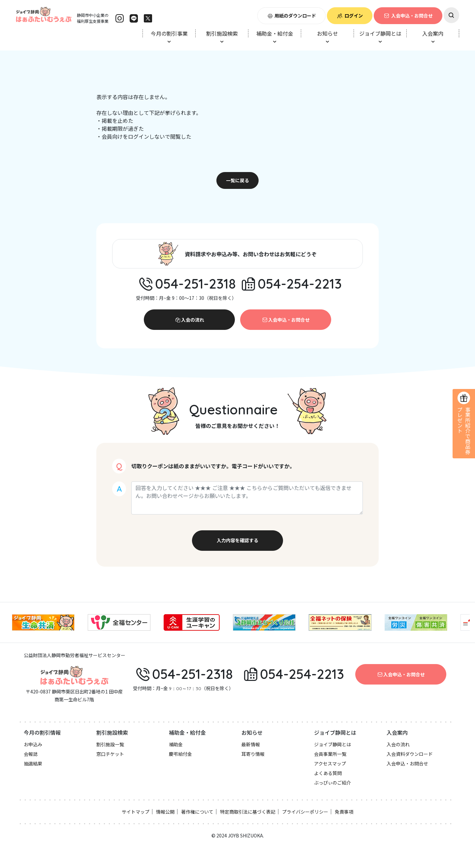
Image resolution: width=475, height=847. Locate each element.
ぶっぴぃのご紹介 (332, 782)
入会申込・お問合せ (408, 15)
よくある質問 (328, 773)
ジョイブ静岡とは (332, 744)
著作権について (197, 811)
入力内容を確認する (237, 540)
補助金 (176, 744)
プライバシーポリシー (305, 811)
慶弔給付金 (180, 754)
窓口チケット (110, 754)
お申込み (33, 744)
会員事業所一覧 (330, 754)
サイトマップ (135, 811)
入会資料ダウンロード (410, 754)
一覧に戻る (237, 180)
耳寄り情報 (253, 754)
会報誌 (31, 754)
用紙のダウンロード (291, 15)
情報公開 (165, 811)
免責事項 (344, 811)
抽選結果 (33, 763)
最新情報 (250, 744)
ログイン (349, 15)
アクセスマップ (330, 763)
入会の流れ (189, 319)
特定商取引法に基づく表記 (247, 811)
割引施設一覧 (110, 744)
